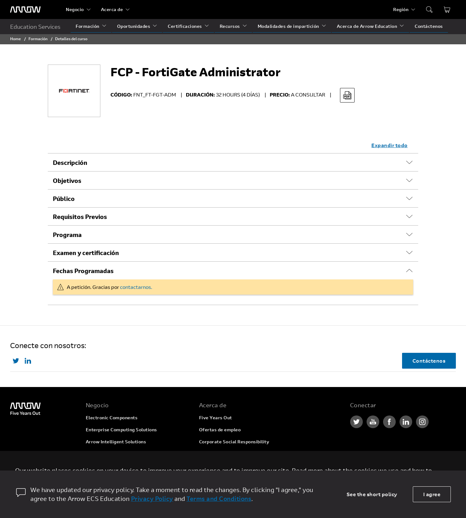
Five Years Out (215, 418)
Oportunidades (133, 26)
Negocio (75, 9)
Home (15, 38)
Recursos (230, 26)
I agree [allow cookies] (432, 494)
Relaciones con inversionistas (232, 454)
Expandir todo (389, 145)
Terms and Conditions (218, 498)
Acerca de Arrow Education (367, 26)
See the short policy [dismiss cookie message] (372, 494)
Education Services (35, 26)
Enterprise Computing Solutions (121, 430)
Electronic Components (112, 418)
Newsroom (211, 466)
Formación (87, 26)
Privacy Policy (152, 498)
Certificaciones (185, 26)
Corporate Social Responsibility (234, 442)
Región (400, 9)
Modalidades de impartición (288, 26)
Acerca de (112, 9)
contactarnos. (136, 287)
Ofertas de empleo (220, 430)
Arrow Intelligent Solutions (116, 442)
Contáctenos (429, 26)
